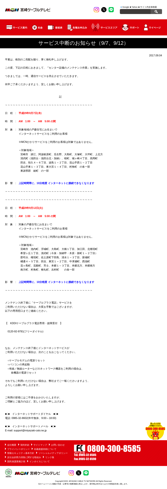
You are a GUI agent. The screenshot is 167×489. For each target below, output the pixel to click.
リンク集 (49, 457)
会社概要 (11, 445)
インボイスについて (39, 461)
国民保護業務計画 (16, 461)
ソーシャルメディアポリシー (53, 453)
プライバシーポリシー (18, 449)
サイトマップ (40, 445)
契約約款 (24, 445)
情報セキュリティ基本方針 (20, 453)
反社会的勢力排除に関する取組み (24, 457)
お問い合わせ (58, 445)
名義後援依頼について (45, 449)
